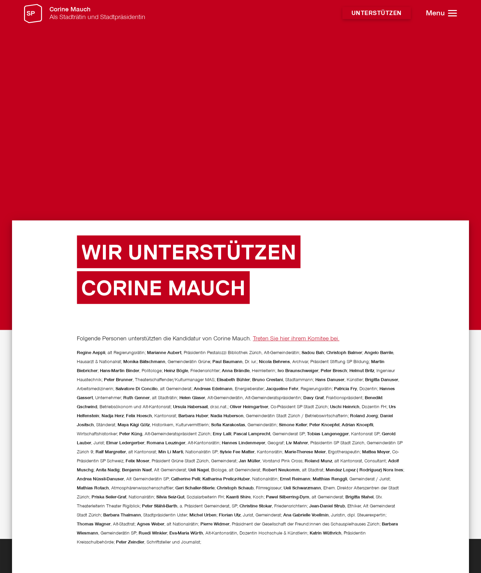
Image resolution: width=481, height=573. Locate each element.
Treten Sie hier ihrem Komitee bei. (296, 396)
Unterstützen (376, 13)
